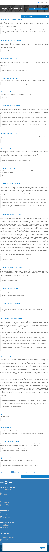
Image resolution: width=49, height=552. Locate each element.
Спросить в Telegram (28, 16)
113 (12, 472)
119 (29, 472)
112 (9, 472)
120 (32, 472)
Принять (42, 548)
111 (6, 472)
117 (23, 472)
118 (26, 472)
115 (18, 472)
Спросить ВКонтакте (42, 16)
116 (20, 472)
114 (15, 472)
